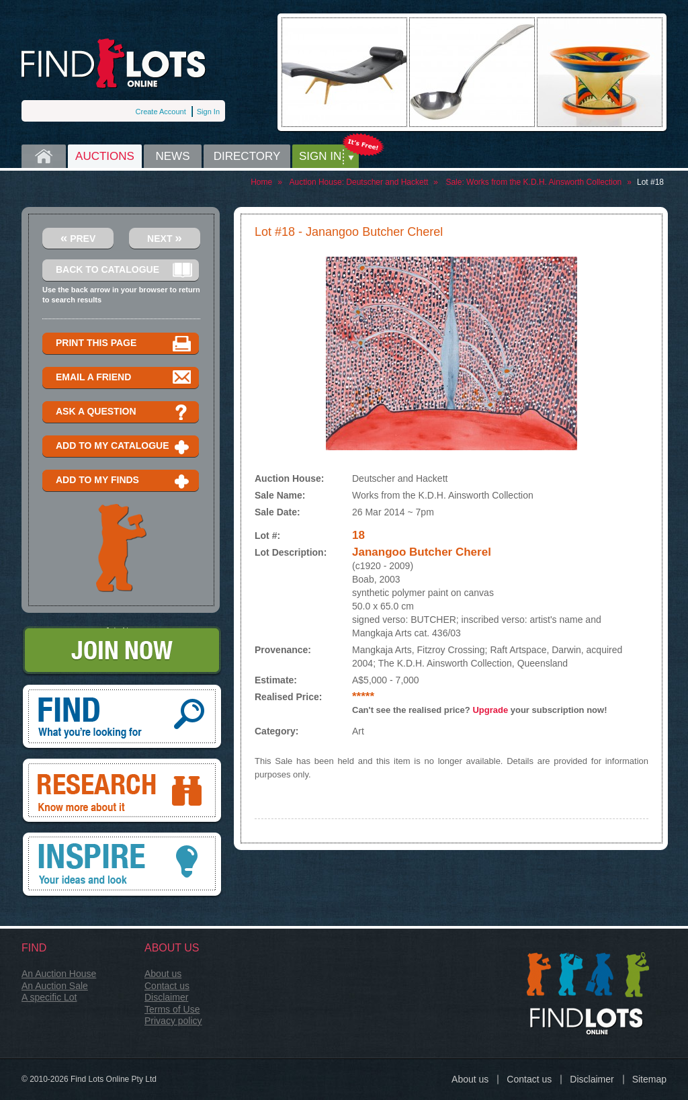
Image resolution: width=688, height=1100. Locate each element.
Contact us (166, 985)
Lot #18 (650, 182)
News (173, 156)
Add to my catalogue (124, 446)
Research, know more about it (122, 791)
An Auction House (59, 973)
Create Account (161, 112)
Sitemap (649, 1079)
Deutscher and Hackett (387, 182)
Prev (78, 237)
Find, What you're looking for (122, 718)
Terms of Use (172, 1009)
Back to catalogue (124, 270)
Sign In (208, 112)
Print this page (124, 343)
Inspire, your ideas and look (122, 865)
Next (164, 237)
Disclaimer (166, 997)
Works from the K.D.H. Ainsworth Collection (543, 182)
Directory (247, 156)
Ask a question (124, 412)
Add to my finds (124, 481)
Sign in (320, 156)
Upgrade (490, 710)
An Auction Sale (55, 985)
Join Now (122, 651)
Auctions (104, 156)
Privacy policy (173, 1020)
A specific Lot (49, 997)
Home (44, 156)
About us (162, 973)
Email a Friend (124, 378)
